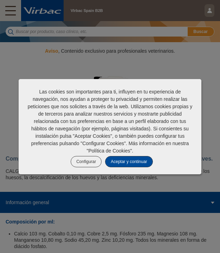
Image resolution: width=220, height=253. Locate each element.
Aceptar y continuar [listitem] (129, 161)
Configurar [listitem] (86, 161)
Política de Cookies (109, 151)
